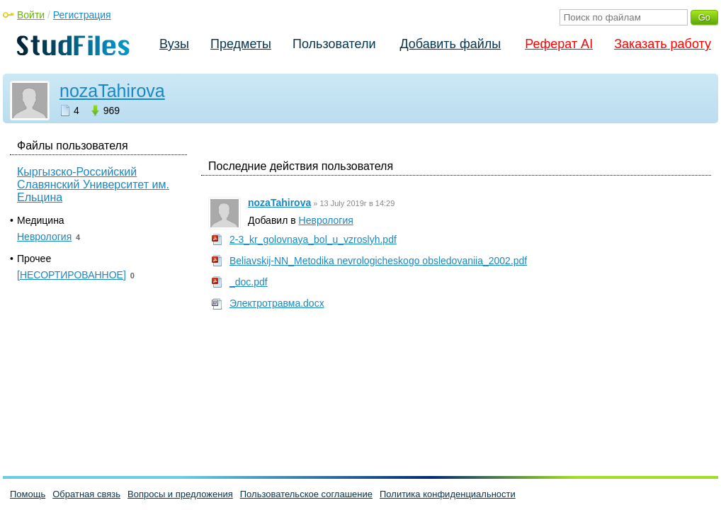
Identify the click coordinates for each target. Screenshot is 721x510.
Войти (31, 15)
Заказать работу (662, 44)
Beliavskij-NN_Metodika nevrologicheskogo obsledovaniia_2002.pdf (378, 260)
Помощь (27, 494)
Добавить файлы (450, 44)
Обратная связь (86, 494)
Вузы (174, 44)
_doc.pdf (248, 282)
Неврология (326, 220)
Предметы (240, 44)
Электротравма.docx (276, 303)
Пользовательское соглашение (306, 494)
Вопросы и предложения (180, 494)
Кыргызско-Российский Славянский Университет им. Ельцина (93, 184)
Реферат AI (559, 44)
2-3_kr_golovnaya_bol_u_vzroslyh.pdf (313, 239)
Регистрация (82, 15)
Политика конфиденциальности (448, 494)
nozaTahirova (112, 91)
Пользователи (334, 44)
